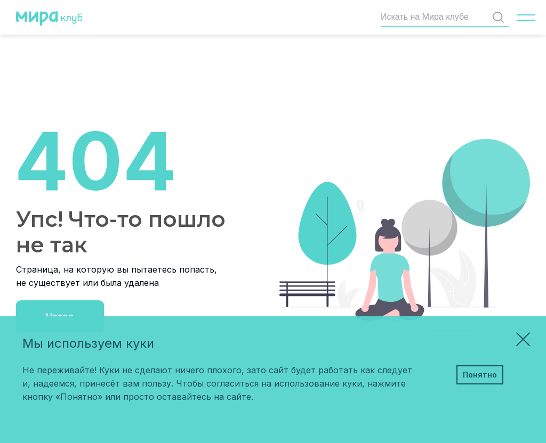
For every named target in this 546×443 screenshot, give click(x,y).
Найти (500, 17)
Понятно (480, 374)
